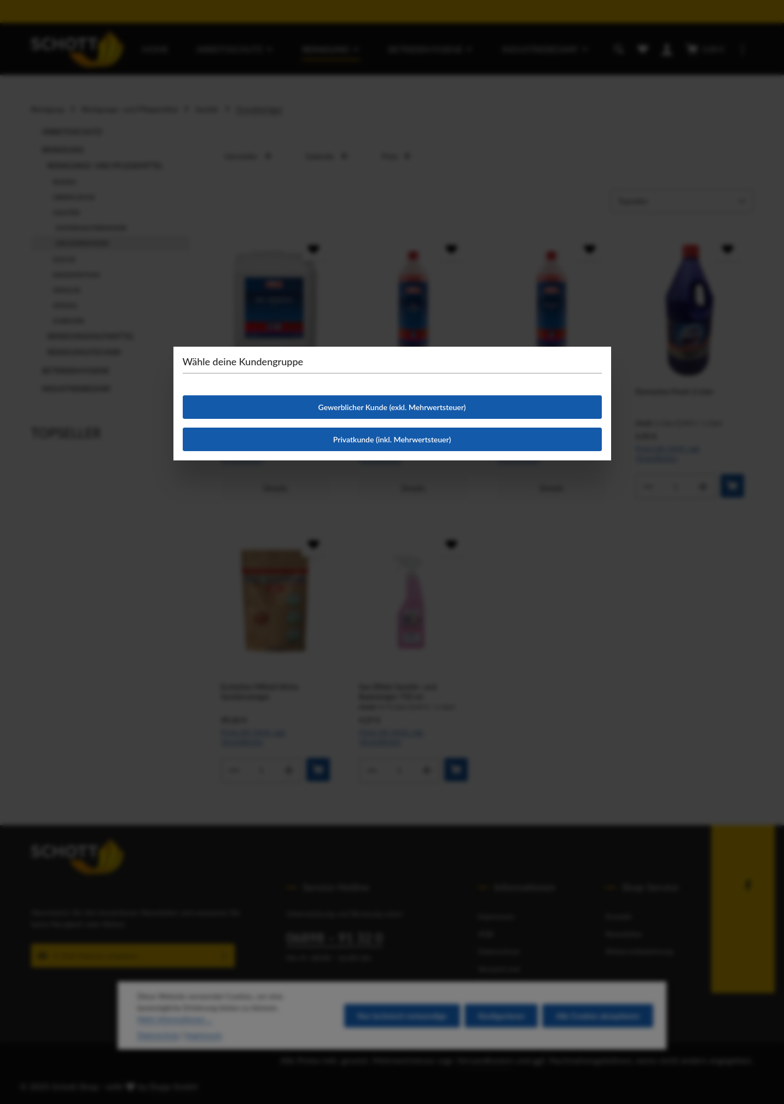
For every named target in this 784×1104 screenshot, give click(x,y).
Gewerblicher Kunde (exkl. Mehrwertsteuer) (392, 407)
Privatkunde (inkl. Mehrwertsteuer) (392, 439)
